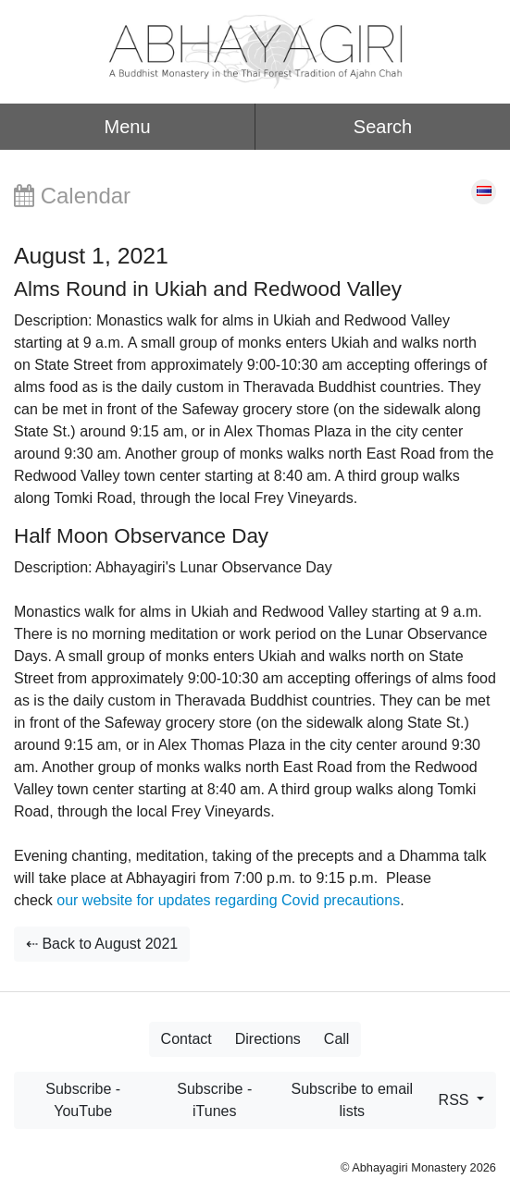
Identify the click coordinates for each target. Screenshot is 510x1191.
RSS (456, 1100)
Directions (268, 1039)
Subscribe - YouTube (82, 1100)
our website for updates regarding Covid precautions (228, 900)
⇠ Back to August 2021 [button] (102, 944)
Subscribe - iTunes (214, 1100)
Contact (186, 1039)
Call (337, 1039)
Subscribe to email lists (353, 1100)
